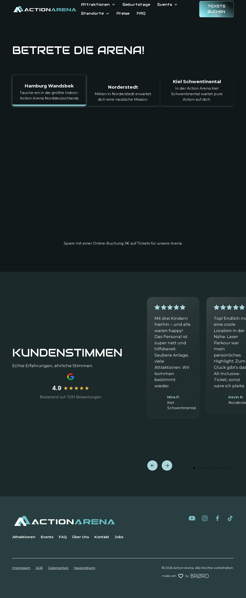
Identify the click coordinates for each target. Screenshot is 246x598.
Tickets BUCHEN (216, 9)
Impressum (21, 568)
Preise (123, 13)
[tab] (49, 90)
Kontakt (101, 537)
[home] (44, 9)
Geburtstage (136, 4)
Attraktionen (23, 537)
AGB (39, 568)
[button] (98, 4)
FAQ (141, 13)
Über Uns (80, 537)
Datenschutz (58, 568)
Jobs (119, 537)
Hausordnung (84, 568)
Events (47, 537)
